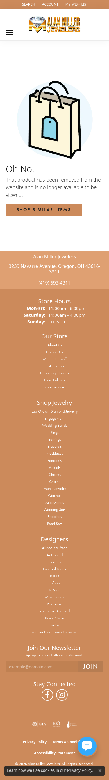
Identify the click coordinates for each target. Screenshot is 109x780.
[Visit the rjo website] (56, 724)
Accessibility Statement (54, 752)
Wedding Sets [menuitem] (54, 509)
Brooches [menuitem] (54, 516)
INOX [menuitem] (54, 575)
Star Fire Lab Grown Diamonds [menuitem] (55, 632)
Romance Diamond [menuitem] (55, 611)
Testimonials (54, 366)
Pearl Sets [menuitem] (54, 523)
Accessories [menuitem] (54, 502)
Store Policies (54, 380)
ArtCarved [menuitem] (55, 554)
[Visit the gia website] (39, 724)
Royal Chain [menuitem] (54, 618)
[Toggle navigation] (9, 30)
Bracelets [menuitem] (54, 446)
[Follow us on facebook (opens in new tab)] (47, 695)
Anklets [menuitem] (54, 467)
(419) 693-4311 (54, 283)
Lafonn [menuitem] (54, 583)
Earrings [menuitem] (54, 439)
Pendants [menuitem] (54, 460)
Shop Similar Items (44, 209)
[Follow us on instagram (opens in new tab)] (62, 695)
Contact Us (54, 351)
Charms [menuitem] (55, 474)
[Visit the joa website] (72, 724)
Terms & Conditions (69, 741)
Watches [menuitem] (54, 495)
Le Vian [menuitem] (54, 590)
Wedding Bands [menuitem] (54, 425)
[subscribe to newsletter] (90, 666)
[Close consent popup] (100, 770)
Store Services (55, 387)
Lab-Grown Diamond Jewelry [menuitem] (54, 411)
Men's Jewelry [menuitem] (54, 488)
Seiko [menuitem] (54, 625)
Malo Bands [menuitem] (54, 597)
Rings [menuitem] (54, 432)
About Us (54, 344)
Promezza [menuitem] (54, 604)
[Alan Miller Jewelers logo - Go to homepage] (55, 24)
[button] (28, 4)
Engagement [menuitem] (54, 418)
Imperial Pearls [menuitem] (54, 568)
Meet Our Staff (54, 358)
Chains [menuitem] (54, 481)
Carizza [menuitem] (55, 561)
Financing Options (54, 373)
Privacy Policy (35, 741)
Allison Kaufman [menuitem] (54, 547)
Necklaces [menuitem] (54, 453)
